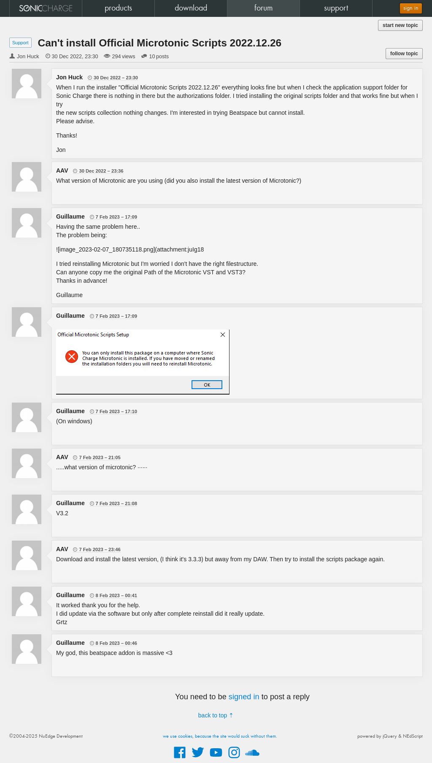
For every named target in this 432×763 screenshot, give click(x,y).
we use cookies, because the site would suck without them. (220, 736)
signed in (244, 697)
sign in (410, 8)
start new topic (400, 25)
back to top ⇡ (216, 715)
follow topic (404, 54)
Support (20, 42)
